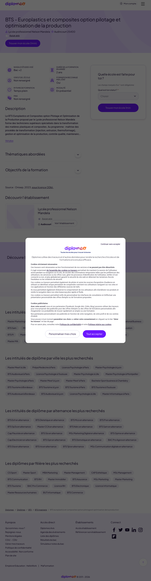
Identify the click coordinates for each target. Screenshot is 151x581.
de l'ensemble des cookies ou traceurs (62, 270)
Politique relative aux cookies (99, 324)
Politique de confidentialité (70, 324)
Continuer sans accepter (110, 244)
